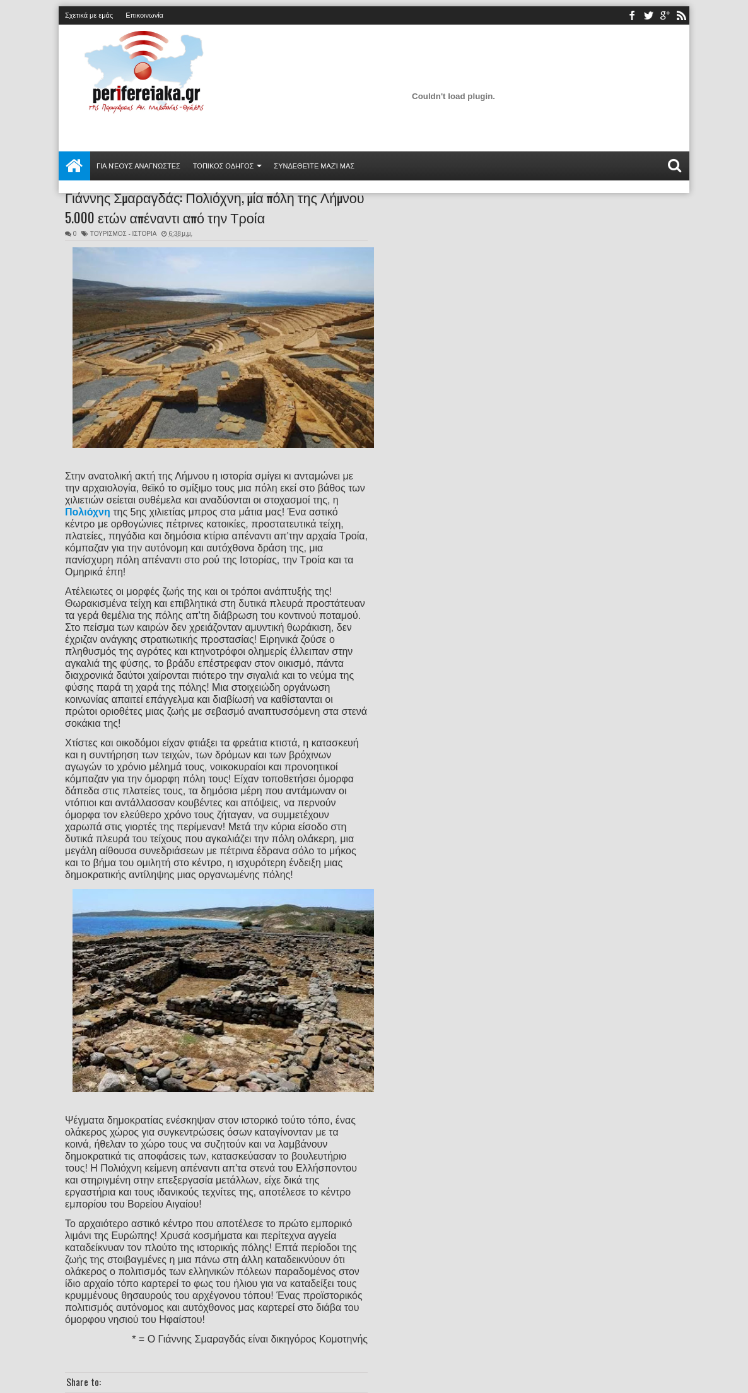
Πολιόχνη (87, 512)
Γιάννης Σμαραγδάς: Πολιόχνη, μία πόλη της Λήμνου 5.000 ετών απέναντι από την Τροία (215, 207)
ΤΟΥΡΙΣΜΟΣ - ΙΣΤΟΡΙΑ (123, 233)
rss (681, 15)
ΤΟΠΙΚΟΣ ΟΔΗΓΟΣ (223, 166)
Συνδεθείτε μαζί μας (314, 166)
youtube (665, 15)
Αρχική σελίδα (74, 165)
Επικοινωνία (144, 15)
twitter (648, 15)
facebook (632, 15)
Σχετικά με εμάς (89, 15)
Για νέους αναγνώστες (138, 166)
